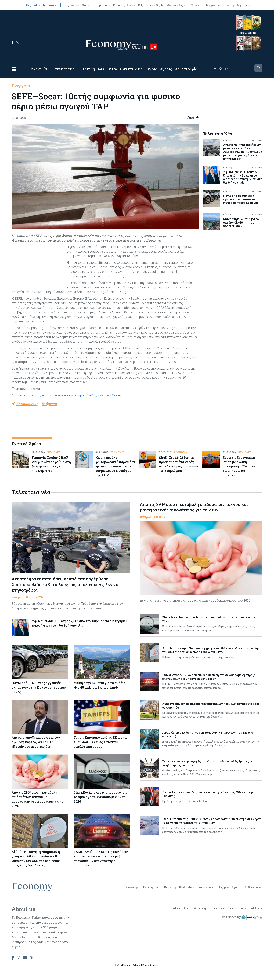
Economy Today (124, 5)
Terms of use (222, 908)
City (141, 5)
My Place (243, 5)
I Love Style (155, 5)
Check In (197, 5)
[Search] (232, 68)
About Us (180, 908)
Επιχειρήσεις (64, 69)
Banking (87, 69)
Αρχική (200, 908)
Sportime (103, 5)
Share (192, 118)
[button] (14, 69)
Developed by (242, 917)
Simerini (88, 5)
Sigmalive (72, 5)
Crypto (151, 69)
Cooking (228, 5)
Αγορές (166, 69)
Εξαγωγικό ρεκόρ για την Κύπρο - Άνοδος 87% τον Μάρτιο (79, 395)
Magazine (213, 5)
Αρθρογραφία (186, 69)
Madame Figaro (177, 5)
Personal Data (250, 908)
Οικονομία (38, 69)
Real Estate (107, 69)
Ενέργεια (21, 86)
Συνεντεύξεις (131, 69)
